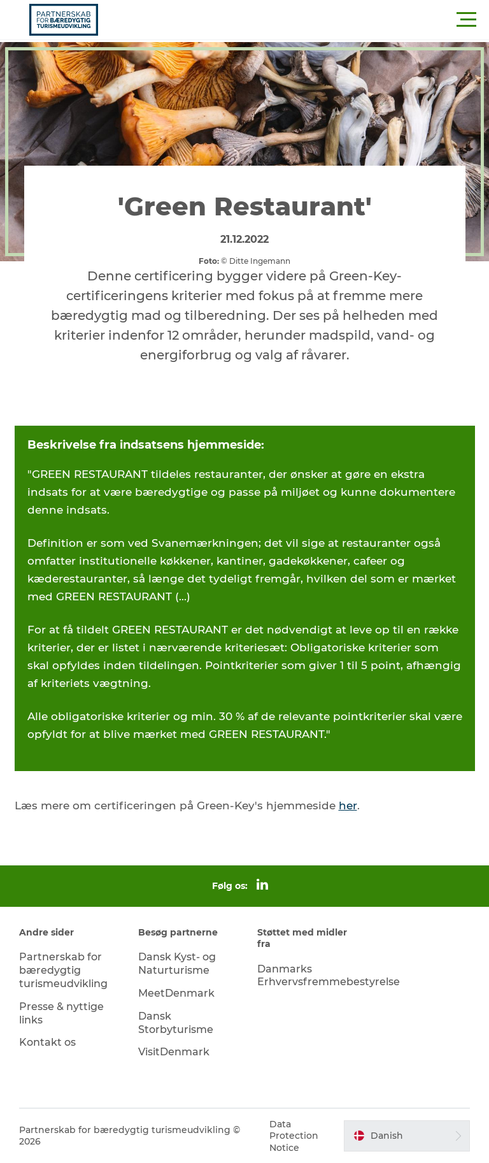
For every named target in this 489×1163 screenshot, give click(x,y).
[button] (301, 19)
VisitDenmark (173, 1052)
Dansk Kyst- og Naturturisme (177, 963)
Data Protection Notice (293, 1135)
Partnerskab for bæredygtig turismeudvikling (63, 970)
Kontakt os (47, 1042)
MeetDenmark (176, 993)
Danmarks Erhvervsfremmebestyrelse (328, 975)
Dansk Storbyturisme (175, 1023)
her (348, 805)
